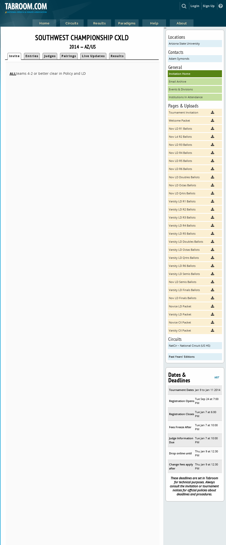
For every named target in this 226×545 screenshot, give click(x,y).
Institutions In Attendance (186, 97)
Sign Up (209, 6)
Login (194, 6)
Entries (31, 56)
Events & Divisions (181, 89)
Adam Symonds (179, 58)
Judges (50, 56)
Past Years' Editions (182, 356)
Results (117, 56)
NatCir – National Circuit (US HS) (189, 345)
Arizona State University (184, 43)
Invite (14, 56)
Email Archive (177, 81)
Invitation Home (179, 74)
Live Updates (93, 56)
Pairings (68, 56)
